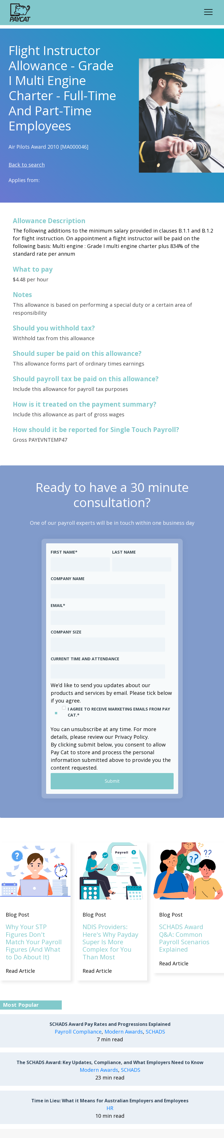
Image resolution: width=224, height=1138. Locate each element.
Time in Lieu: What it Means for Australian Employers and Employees (109, 1101)
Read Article (20, 971)
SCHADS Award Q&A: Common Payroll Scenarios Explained (184, 938)
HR (109, 1108)
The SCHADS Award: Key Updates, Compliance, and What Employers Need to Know (110, 1063)
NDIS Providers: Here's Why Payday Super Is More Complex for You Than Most (110, 942)
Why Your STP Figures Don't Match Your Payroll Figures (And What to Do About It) (34, 942)
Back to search (27, 164)
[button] (210, 11)
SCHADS (155, 1031)
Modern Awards (123, 1031)
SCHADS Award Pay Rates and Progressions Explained (110, 1024)
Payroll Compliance (78, 1031)
